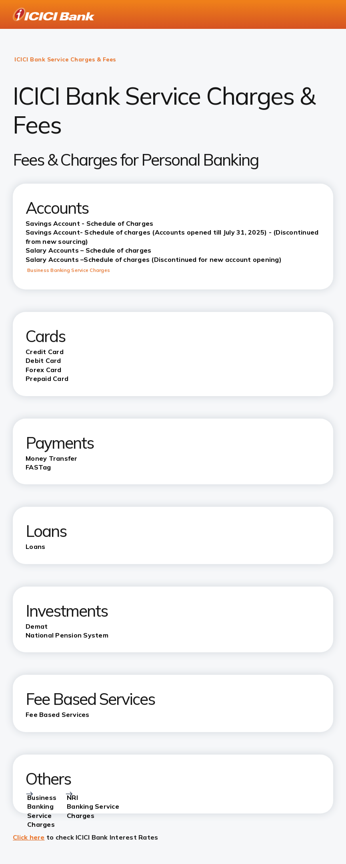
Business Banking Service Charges (68, 270)
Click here (29, 837)
